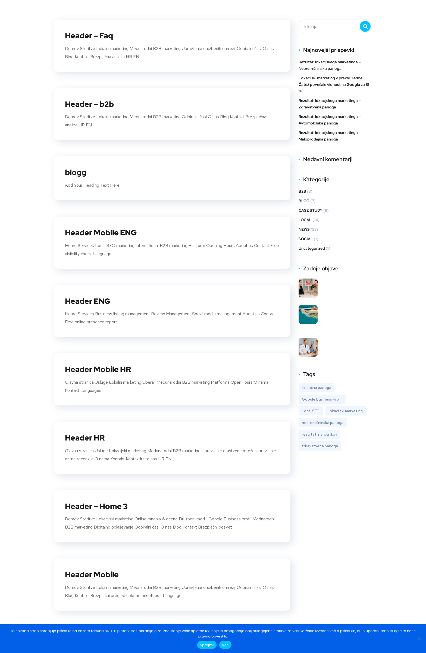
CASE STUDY (310, 210)
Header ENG (89, 300)
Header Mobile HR (100, 368)
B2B (302, 191)
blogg (76, 172)
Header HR (86, 436)
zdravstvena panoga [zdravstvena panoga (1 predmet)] (320, 445)
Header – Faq (91, 35)
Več (225, 645)
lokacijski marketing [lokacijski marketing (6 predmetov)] (346, 410)
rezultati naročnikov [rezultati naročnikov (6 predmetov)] (319, 434)
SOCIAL (306, 238)
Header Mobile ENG (103, 232)
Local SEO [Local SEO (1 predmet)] (311, 410)
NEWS (304, 229)
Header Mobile (94, 573)
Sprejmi (207, 645)
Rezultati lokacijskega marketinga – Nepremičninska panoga (330, 65)
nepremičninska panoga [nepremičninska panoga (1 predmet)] (322, 422)
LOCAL (305, 219)
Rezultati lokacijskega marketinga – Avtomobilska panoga (330, 120)
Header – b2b (91, 103)
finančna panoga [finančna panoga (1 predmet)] (316, 387)
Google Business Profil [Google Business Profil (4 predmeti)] (322, 399)
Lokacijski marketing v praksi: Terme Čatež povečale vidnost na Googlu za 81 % (334, 84)
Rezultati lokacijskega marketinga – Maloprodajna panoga (330, 136)
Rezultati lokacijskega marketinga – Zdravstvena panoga (330, 104)
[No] (419, 638)
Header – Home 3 (98, 505)
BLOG (304, 200)
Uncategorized (312, 248)
